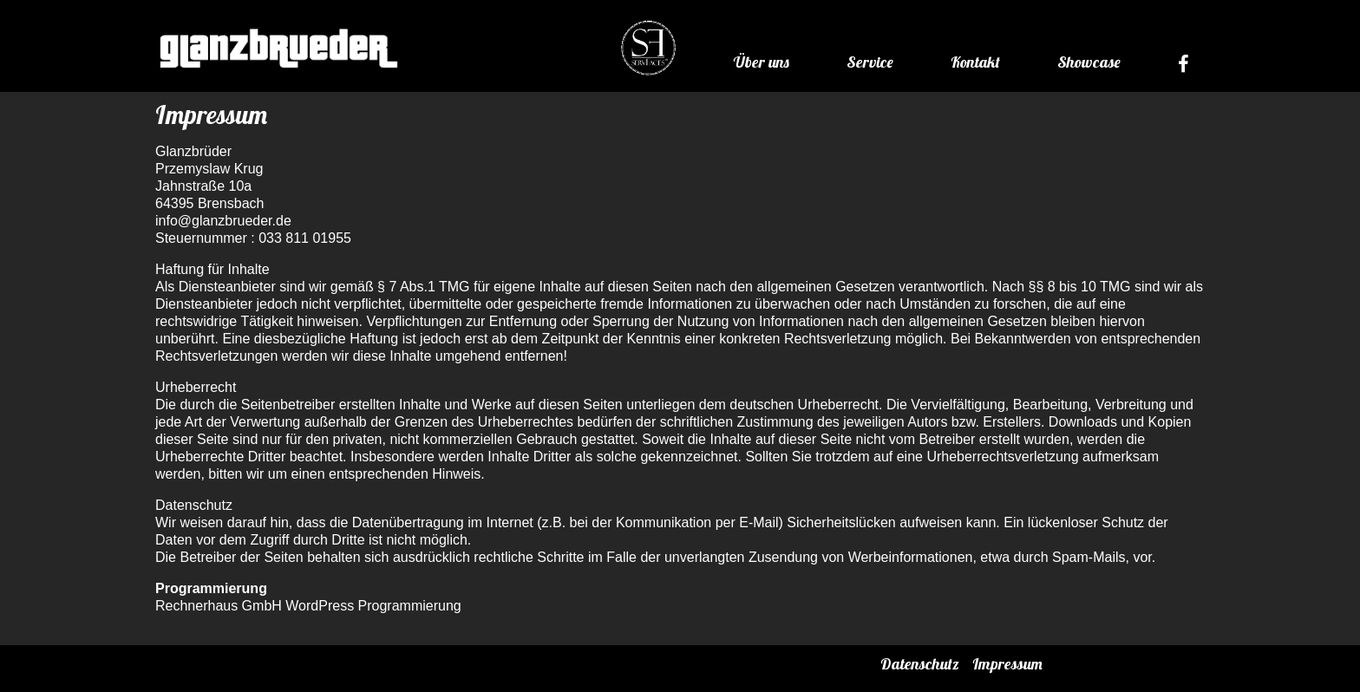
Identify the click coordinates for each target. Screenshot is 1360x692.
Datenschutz (919, 664)
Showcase (1089, 62)
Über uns (761, 62)
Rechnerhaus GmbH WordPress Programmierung (308, 605)
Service (870, 62)
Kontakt (975, 62)
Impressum (1007, 664)
